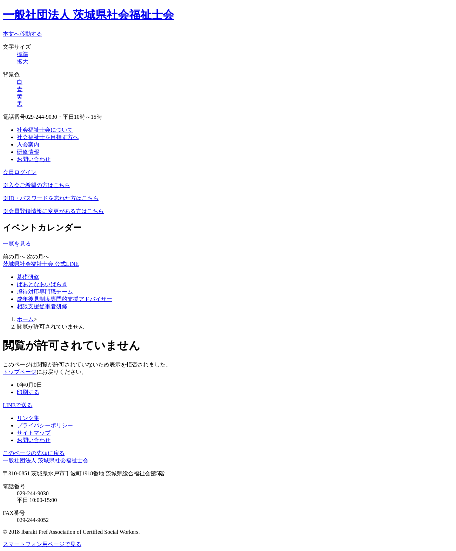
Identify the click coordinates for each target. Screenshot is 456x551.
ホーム (25, 319)
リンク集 (28, 418)
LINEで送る (17, 405)
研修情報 (28, 152)
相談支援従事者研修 (42, 306)
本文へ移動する (22, 34)
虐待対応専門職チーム (45, 292)
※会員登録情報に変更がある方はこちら (53, 211)
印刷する (28, 392)
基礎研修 (28, 277)
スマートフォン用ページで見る (42, 544)
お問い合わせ (34, 159)
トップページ (19, 372)
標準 (22, 54)
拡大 (22, 61)
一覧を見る (17, 244)
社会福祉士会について (45, 130)
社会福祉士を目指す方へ (48, 137)
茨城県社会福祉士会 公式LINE (41, 264)
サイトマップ (34, 433)
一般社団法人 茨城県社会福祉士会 (88, 14)
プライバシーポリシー (45, 425)
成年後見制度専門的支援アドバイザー (64, 299)
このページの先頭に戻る (34, 453)
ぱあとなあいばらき (42, 284)
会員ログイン (19, 172)
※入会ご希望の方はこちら (36, 185)
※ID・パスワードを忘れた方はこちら (51, 198)
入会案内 (28, 144)
